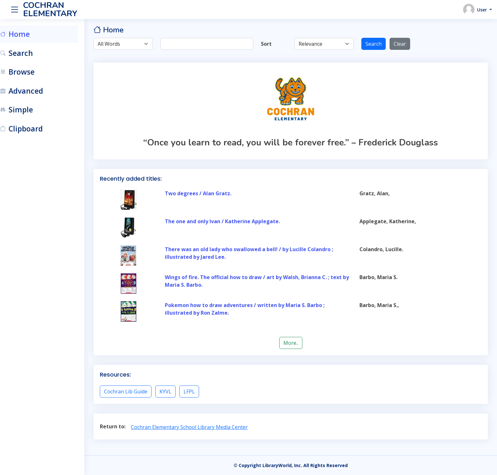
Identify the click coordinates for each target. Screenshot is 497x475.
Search (377, 43)
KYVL (177, 391)
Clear (403, 43)
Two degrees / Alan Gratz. (207, 193)
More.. (296, 342)
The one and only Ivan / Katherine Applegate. (231, 221)
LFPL (200, 391)
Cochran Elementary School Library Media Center (200, 427)
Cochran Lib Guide (136, 391)
